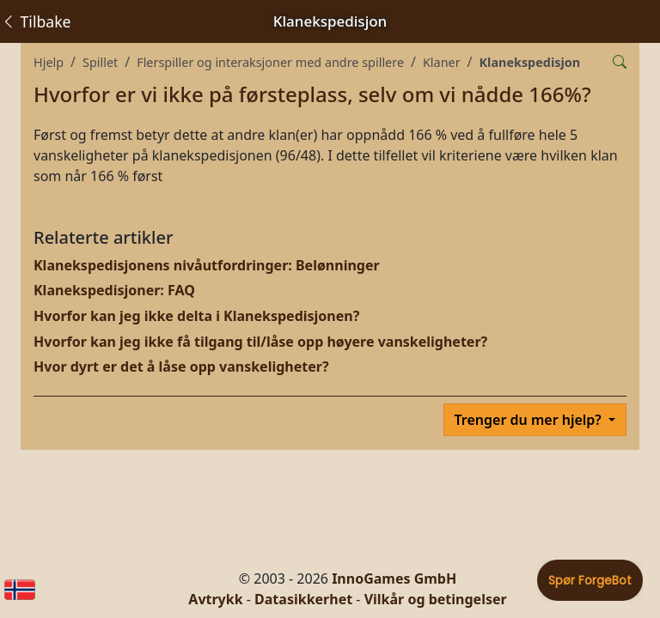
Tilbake (35, 21)
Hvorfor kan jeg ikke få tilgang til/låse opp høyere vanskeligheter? (260, 341)
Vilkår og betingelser (435, 599)
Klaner (442, 62)
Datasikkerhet (303, 599)
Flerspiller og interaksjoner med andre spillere (270, 62)
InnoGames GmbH (394, 578)
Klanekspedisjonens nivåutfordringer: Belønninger (207, 265)
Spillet (100, 62)
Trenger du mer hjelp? (530, 419)
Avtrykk (215, 599)
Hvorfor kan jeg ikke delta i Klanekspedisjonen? (196, 315)
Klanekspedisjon (530, 62)
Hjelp (49, 62)
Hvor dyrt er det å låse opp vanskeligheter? (181, 366)
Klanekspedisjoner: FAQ (114, 290)
